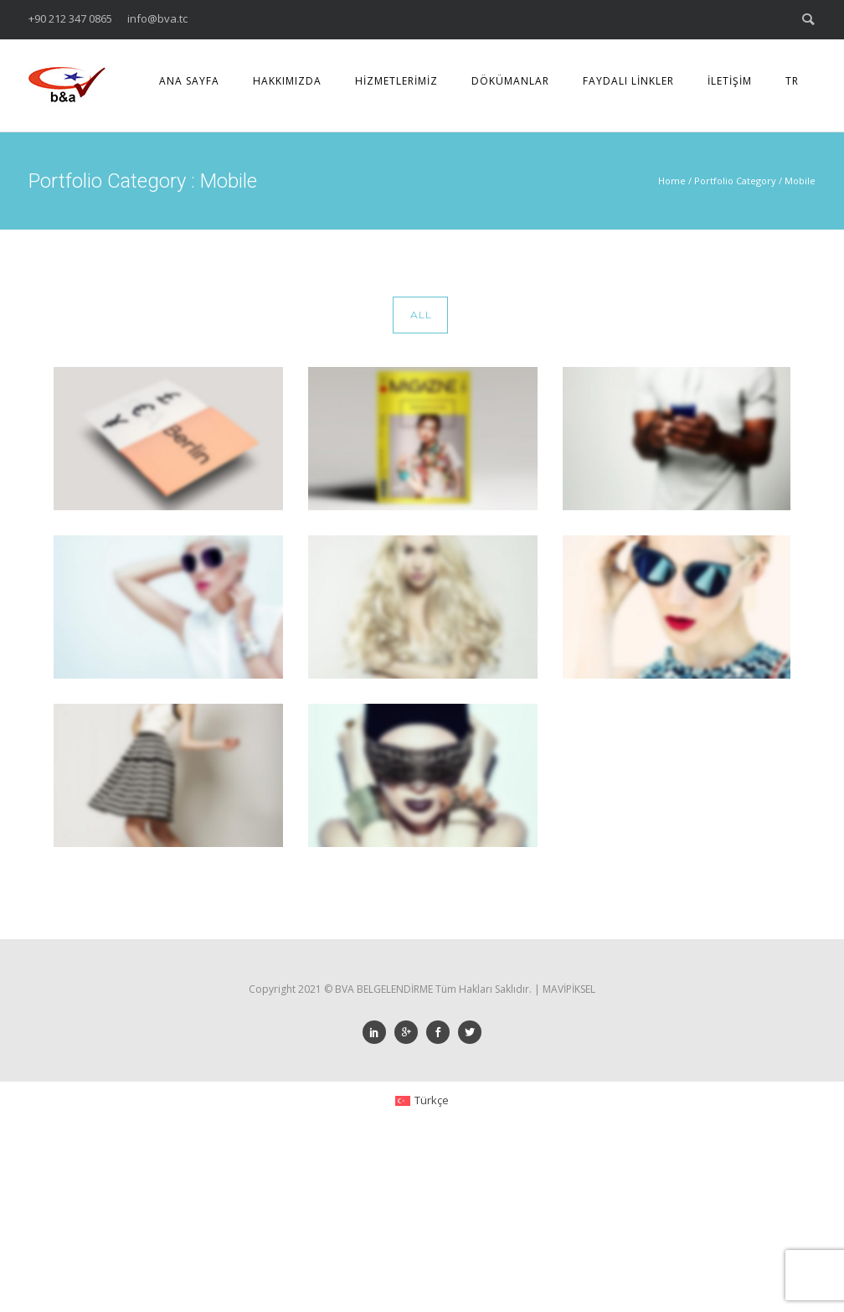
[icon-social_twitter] (469, 1032)
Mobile (800, 180)
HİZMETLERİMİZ (396, 81)
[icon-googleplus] (410, 1032)
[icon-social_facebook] (442, 1032)
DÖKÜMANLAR (510, 81)
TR (792, 81)
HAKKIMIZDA (287, 81)
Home (672, 180)
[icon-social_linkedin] (378, 1032)
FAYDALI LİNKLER (628, 81)
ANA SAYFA (189, 81)
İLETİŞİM (730, 81)
